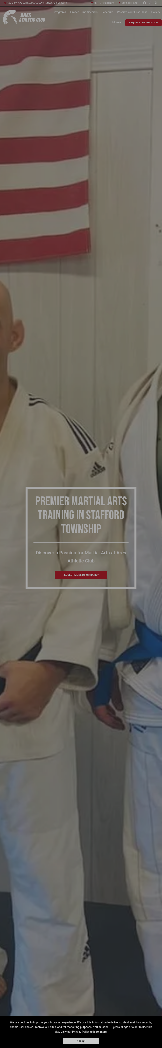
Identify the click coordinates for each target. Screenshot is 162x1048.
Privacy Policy (81, 1031)
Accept (81, 1040)
